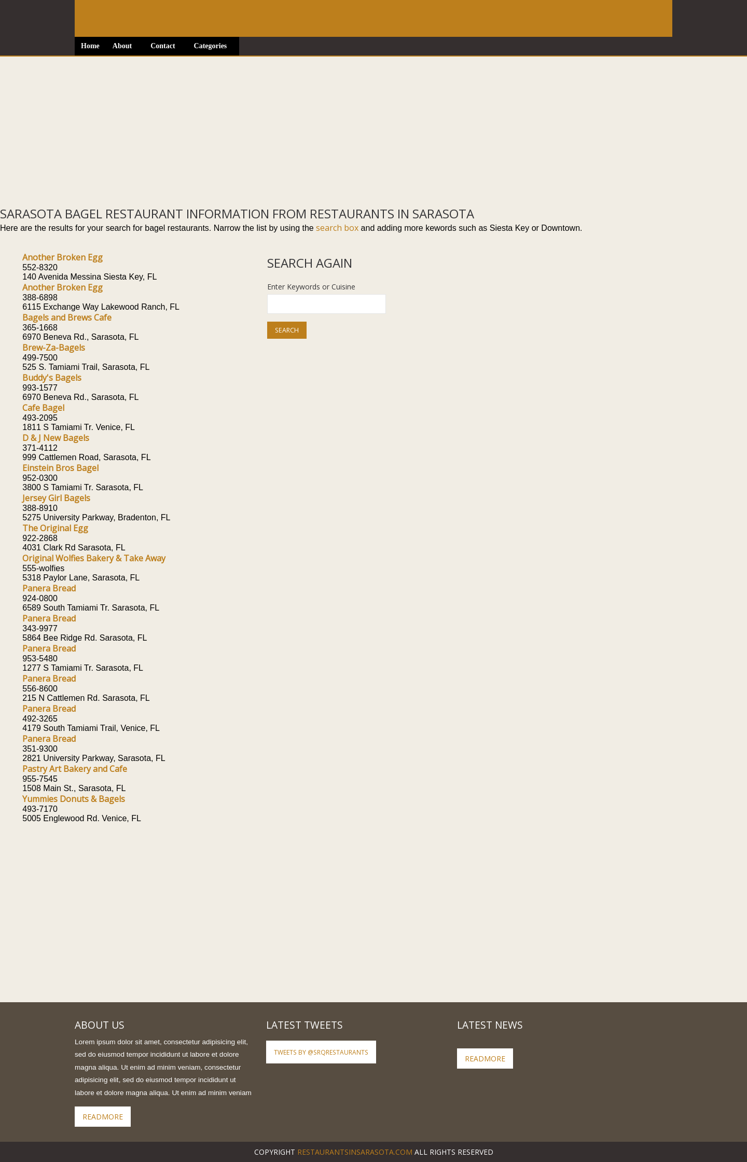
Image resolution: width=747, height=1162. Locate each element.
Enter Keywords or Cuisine (311, 287)
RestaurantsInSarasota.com (354, 1152)
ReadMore (102, 1117)
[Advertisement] (311, 129)
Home (90, 46)
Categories (210, 46)
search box (337, 227)
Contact (162, 46)
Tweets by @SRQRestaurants (321, 1052)
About (122, 46)
